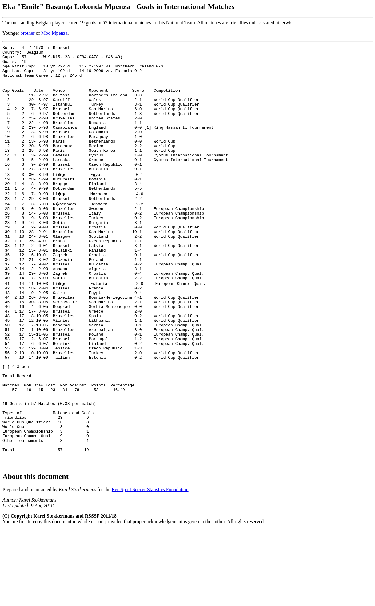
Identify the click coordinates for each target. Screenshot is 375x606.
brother (27, 33)
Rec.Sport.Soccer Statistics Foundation (150, 566)
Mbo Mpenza (54, 33)
